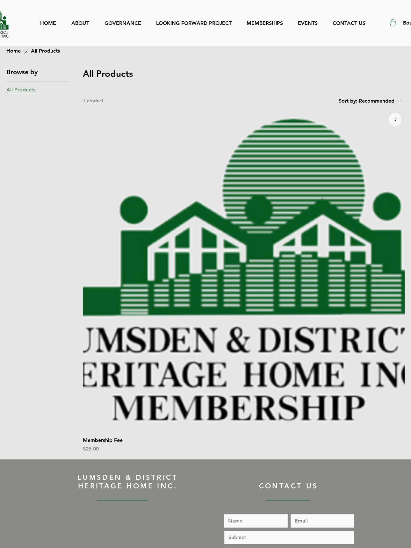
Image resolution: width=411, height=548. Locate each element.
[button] (393, 22)
